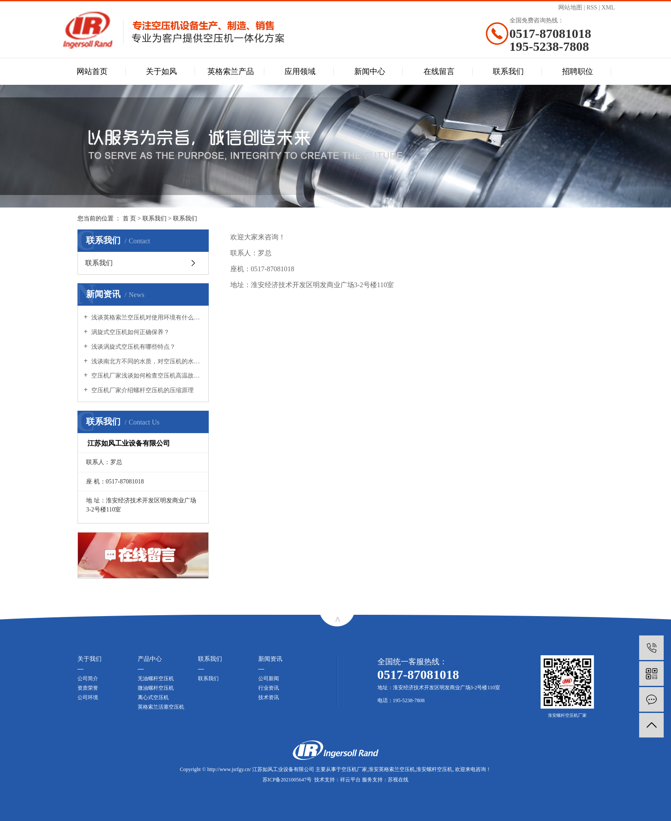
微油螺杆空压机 (156, 688)
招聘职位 (577, 71)
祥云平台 (350, 780)
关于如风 (161, 71)
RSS (592, 7)
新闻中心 (369, 71)
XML (608, 7)
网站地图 (570, 7)
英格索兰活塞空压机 (161, 707)
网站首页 (92, 71)
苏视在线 (398, 780)
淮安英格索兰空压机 (391, 769)
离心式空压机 (153, 697)
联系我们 (508, 71)
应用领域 (299, 71)
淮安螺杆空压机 (434, 769)
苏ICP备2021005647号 (287, 780)
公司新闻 (268, 678)
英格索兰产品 (230, 71)
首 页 (129, 218)
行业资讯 (268, 688)
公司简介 (87, 678)
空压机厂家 (354, 769)
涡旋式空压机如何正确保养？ (130, 332)
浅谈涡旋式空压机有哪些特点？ (133, 347)
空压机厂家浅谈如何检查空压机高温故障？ (146, 375)
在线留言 (439, 71)
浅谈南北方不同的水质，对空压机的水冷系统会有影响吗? (146, 361)
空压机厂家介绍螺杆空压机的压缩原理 (142, 390)
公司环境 (87, 697)
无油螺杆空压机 (156, 678)
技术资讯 (268, 697)
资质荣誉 (87, 688)
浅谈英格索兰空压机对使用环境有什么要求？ (146, 317)
